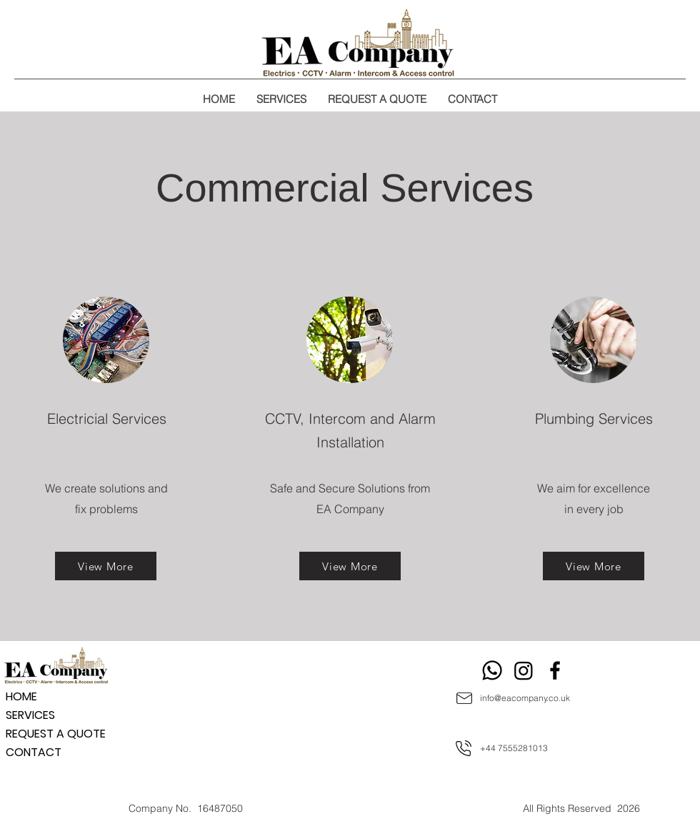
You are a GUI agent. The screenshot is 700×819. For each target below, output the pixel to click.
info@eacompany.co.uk (525, 698)
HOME (21, 696)
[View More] (105, 566)
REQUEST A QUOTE (56, 733)
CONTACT (33, 752)
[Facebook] (555, 670)
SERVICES (30, 715)
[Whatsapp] (492, 670)
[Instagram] (523, 670)
